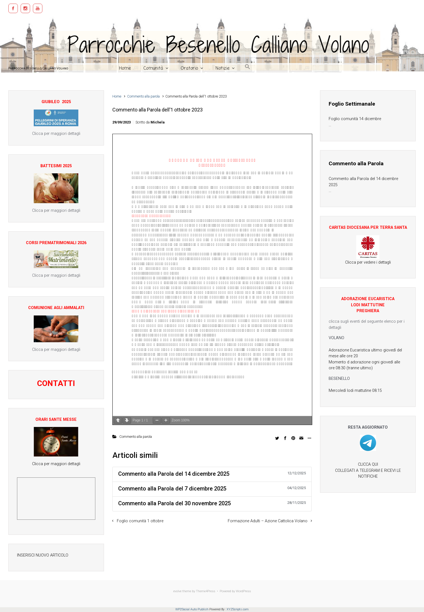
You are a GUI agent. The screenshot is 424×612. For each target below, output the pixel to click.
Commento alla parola (143, 96)
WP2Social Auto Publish (192, 609)
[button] (247, 66)
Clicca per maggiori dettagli (56, 464)
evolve (177, 591)
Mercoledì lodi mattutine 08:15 (355, 390)
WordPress (243, 591)
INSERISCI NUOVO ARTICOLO (42, 555)
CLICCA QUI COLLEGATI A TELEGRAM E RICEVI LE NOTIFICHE (368, 470)
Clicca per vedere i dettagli (368, 262)
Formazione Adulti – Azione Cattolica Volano (267, 521)
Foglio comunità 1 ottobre (140, 521)
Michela (157, 122)
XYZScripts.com (238, 609)
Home (116, 96)
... (330, 125)
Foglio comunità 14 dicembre (355, 118)
